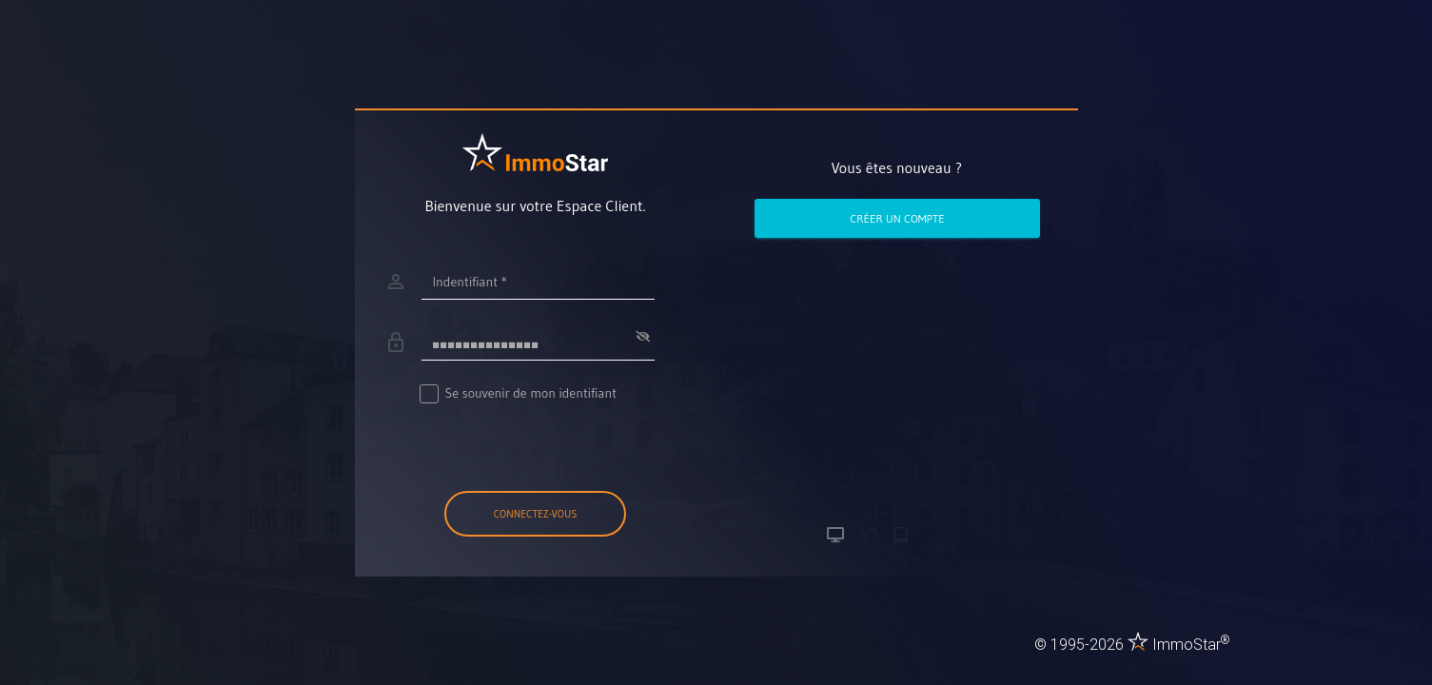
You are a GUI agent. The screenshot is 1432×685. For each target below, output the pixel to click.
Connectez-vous (536, 513)
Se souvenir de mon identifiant (520, 393)
